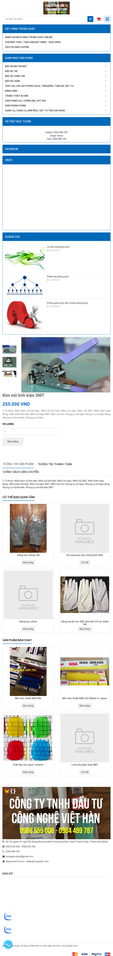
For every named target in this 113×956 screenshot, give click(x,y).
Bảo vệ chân (12, 81)
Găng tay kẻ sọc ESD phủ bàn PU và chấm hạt (85, 623)
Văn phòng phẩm (15, 105)
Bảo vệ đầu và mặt (16, 66)
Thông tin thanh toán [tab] (55, 464)
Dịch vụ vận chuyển (17, 47)
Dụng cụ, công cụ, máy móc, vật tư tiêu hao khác (35, 110)
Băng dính (11, 91)
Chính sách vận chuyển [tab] (21, 472)
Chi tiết (85, 562)
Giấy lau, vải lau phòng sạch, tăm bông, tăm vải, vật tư (39, 86)
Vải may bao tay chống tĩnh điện (84, 555)
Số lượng (8, 424)
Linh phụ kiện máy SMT (85, 764)
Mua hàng (12, 441)
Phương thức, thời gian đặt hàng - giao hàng (33, 42)
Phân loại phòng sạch (58, 276)
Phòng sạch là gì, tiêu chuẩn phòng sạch (67, 303)
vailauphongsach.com (37, 861)
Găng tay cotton (28, 621)
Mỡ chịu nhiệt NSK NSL (28, 698)
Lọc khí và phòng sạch (58, 247)
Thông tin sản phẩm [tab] (17, 464)
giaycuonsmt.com (15, 861)
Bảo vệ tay (11, 71)
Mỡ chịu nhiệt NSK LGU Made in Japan (84, 698)
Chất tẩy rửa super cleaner (28, 764)
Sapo (75, 946)
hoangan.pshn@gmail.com (19, 856)
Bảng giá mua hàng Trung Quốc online (28, 37)
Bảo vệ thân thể (15, 76)
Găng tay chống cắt (28, 555)
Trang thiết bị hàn (16, 95)
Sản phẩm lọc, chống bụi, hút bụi (25, 100)
